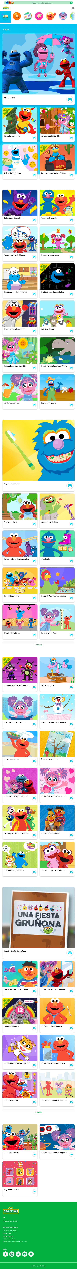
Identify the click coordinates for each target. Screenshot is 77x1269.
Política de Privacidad (9, 1239)
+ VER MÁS (38, 645)
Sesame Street (7, 1233)
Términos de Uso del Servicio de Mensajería (15, 1242)
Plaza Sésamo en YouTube (10, 1221)
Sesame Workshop (8, 1236)
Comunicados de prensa (9, 1231)
